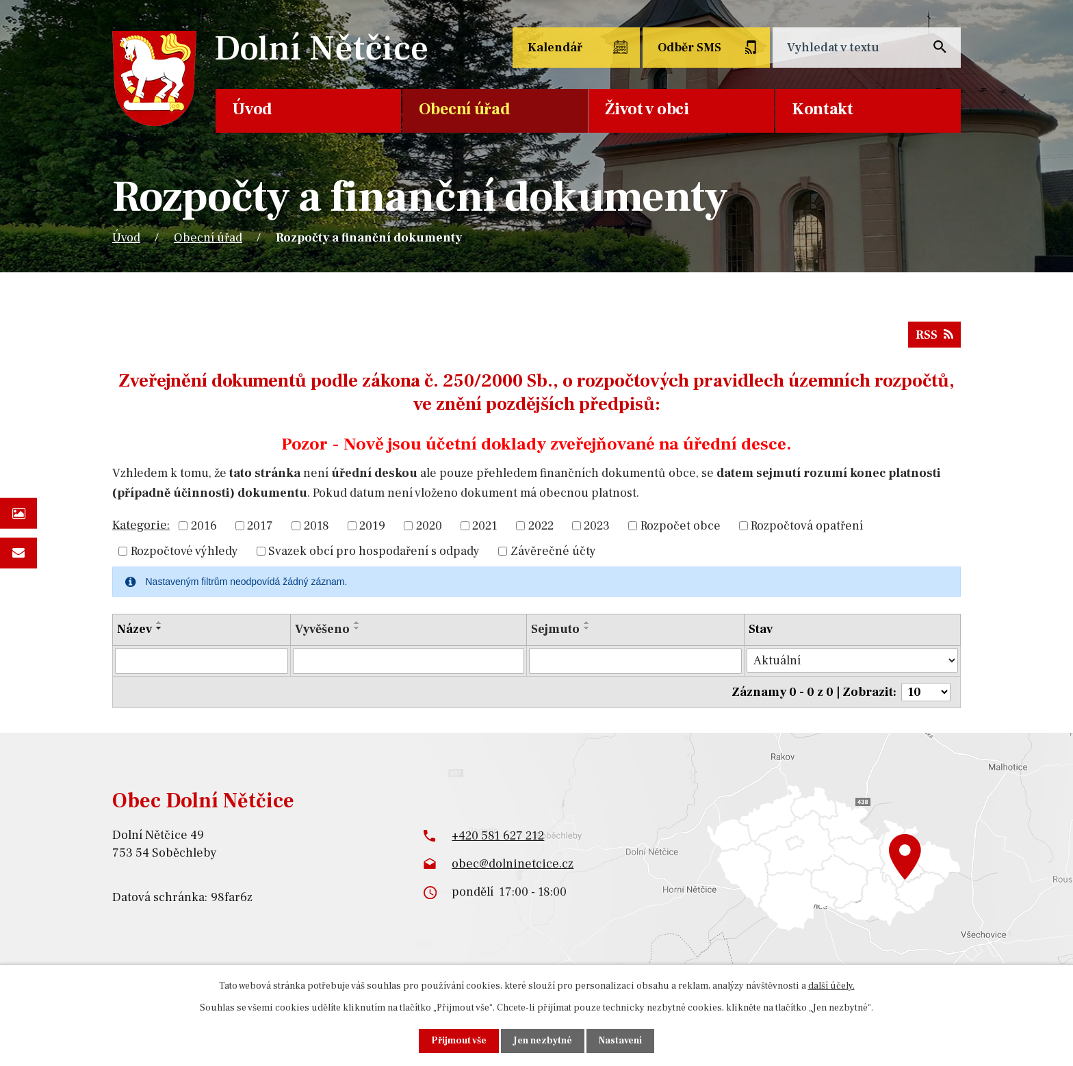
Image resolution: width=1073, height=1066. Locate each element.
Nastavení (620, 1041)
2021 (484, 526)
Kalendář (555, 47)
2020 (429, 526)
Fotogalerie (18, 513)
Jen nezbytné (542, 1041)
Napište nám (18, 552)
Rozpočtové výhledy (184, 551)
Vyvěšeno (322, 629)
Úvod (252, 109)
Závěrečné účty (553, 551)
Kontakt (822, 109)
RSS (934, 335)
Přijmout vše (459, 1041)
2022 (541, 526)
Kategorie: (141, 525)
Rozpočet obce (681, 526)
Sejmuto (555, 629)
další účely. (831, 986)
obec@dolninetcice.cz (512, 864)
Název (134, 629)
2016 (204, 526)
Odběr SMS (689, 47)
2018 (316, 526)
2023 (597, 526)
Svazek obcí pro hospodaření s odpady (374, 551)
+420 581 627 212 (498, 835)
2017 (260, 526)
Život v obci (646, 109)
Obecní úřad (464, 109)
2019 (372, 526)
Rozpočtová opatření (807, 526)
